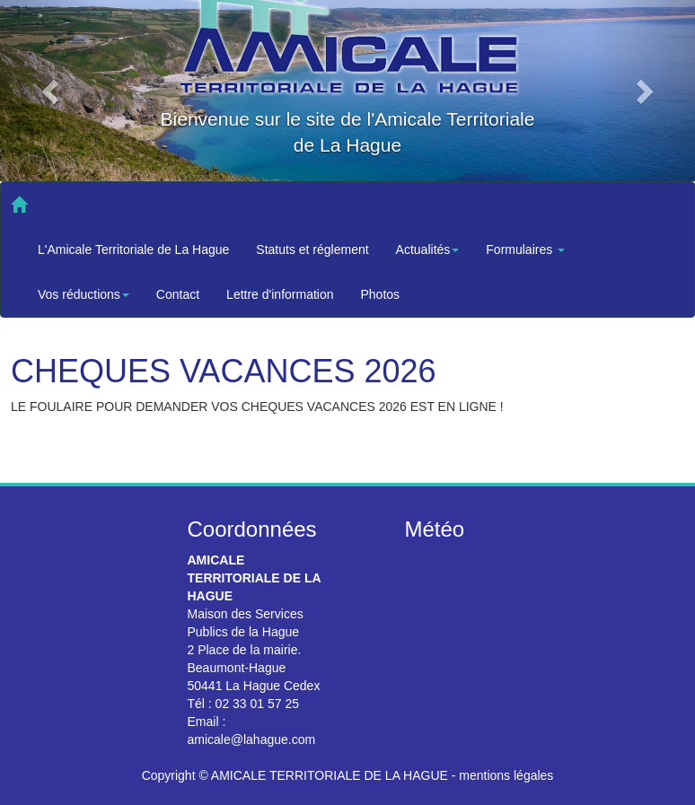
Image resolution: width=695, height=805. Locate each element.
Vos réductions (83, 294)
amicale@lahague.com (252, 739)
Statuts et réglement (312, 249)
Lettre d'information (279, 294)
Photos (380, 294)
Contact (177, 294)
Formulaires (525, 249)
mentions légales (506, 775)
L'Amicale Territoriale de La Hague (133, 249)
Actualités (428, 249)
